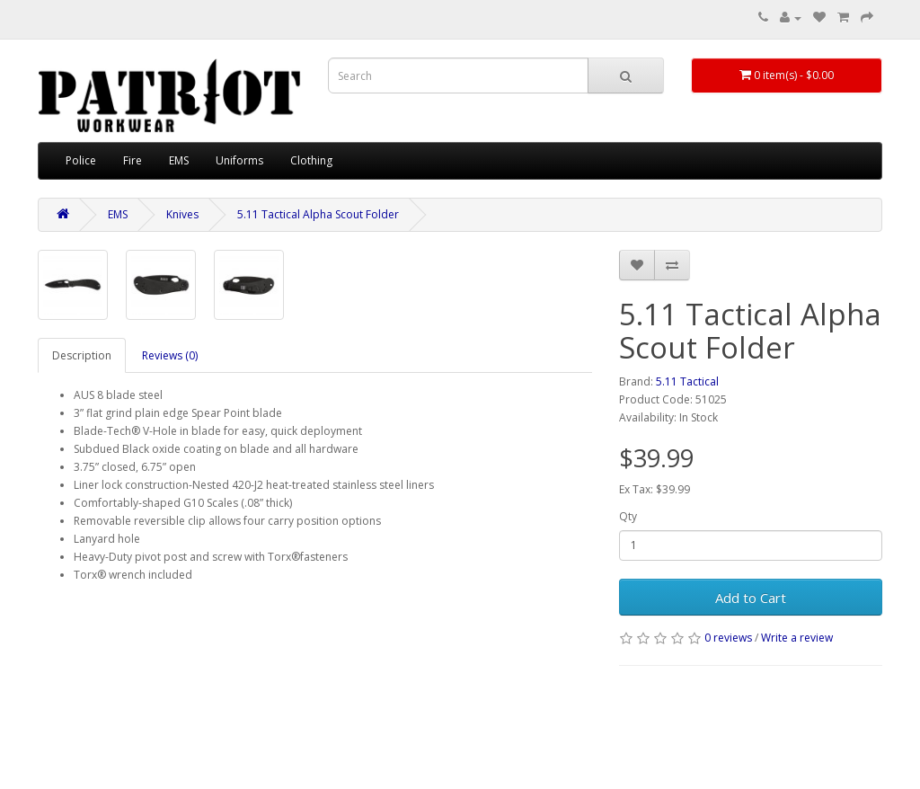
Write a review (797, 637)
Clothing (311, 160)
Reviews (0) (170, 355)
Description (81, 355)
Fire (132, 160)
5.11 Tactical (687, 381)
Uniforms (239, 160)
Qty (628, 516)
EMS (179, 160)
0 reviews (728, 637)
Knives (182, 214)
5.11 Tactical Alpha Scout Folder (318, 214)
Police (81, 160)
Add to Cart (750, 598)
